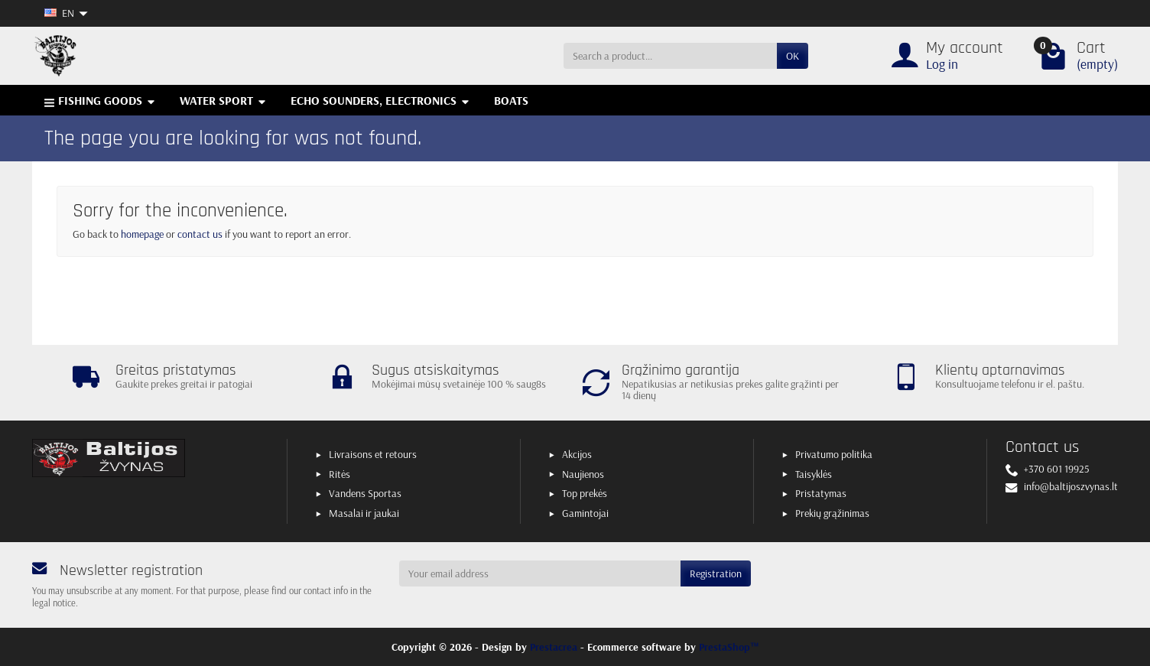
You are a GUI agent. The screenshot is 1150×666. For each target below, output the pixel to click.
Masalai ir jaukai (364, 513)
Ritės (339, 474)
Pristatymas (820, 493)
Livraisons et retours (373, 454)
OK (792, 56)
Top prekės (584, 493)
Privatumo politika (833, 454)
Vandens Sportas (365, 493)
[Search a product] (670, 56)
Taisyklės (813, 474)
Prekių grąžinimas (832, 513)
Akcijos (577, 454)
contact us (200, 234)
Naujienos (583, 474)
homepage (142, 234)
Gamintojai (585, 513)
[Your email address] (540, 573)
